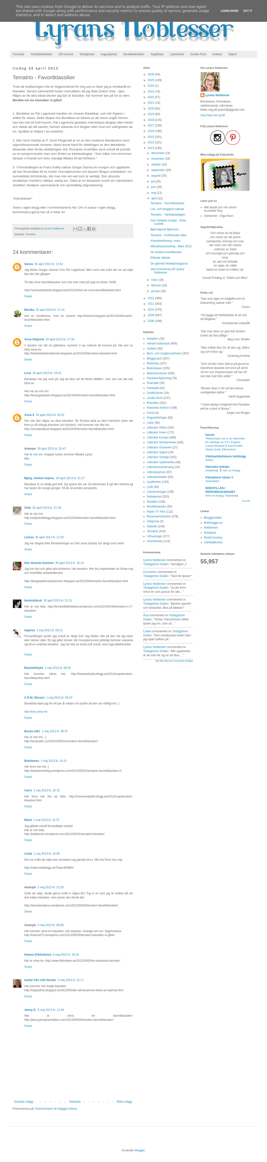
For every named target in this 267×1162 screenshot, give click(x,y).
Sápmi (232, 54)
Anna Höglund (34, 339)
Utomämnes (155, 541)
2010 (151, 309)
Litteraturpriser (156, 472)
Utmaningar (154, 536)
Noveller (152, 501)
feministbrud (33, 600)
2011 (151, 303)
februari (156, 285)
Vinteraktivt (212, 481)
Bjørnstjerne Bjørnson (164, 229)
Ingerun (29, 630)
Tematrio (30, 234)
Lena (27, 373)
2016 (151, 131)
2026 (151, 74)
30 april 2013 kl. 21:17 (70, 478)
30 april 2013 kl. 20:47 (51, 448)
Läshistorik (177, 54)
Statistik (152, 526)
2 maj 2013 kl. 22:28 (50, 887)
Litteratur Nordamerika (161, 442)
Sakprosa (153, 521)
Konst (150, 412)
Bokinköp (153, 363)
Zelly (27, 507)
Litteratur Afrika (157, 427)
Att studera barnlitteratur (166, 252)
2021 (151, 102)
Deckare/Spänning (159, 378)
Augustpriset (109, 54)
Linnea (29, 537)
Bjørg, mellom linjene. (39, 478)
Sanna (28, 264)
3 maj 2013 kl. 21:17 (71, 980)
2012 (151, 298)
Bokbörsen (211, 527)
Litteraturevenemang (160, 467)
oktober (156, 164)
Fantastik (153, 388)
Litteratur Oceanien (159, 447)
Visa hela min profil (212, 115)
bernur (210, 435)
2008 (151, 321)
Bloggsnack (154, 358)
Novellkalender (156, 506)
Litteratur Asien (156, 432)
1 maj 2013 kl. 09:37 (55, 731)
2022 (151, 97)
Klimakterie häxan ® (220, 477)
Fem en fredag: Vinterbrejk (222, 495)
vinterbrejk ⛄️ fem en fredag (223, 470)
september (158, 170)
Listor (150, 422)
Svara (28, 296)
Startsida (74, 1101)
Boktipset (210, 532)
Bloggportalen (213, 517)
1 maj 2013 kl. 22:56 (46, 853)
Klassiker (153, 403)
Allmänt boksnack (158, 343)
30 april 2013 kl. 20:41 (50, 415)
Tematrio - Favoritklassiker (167, 203)
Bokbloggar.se (213, 522)
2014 (151, 142)
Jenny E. (30, 1010)
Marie (28, 820)
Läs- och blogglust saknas (167, 209)
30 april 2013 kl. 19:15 (47, 373)
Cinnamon (150, 572)
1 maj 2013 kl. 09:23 (59, 697)
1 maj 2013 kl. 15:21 (54, 761)
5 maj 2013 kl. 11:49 (51, 1010)
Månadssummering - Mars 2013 (171, 246)
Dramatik (153, 383)
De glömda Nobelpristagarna (169, 263)
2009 (151, 315)
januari (156, 291)
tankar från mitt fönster (40, 980)
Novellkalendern (133, 54)
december (158, 153)
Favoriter (18, 54)
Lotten (147, 631)
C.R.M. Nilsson (34, 697)
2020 (151, 108)
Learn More (230, 11)
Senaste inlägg (23, 1101)
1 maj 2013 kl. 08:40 (57, 668)
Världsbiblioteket (41, 54)
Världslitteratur (213, 542)
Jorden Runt (198, 54)
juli (153, 181)
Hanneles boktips (218, 466)
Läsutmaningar (156, 491)
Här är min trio (33, 454)
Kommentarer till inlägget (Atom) (56, 1108)
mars (155, 279)
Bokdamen (31, 761)
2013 (151, 148)
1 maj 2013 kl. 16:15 (46, 790)
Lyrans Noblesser (154, 560)
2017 (151, 125)
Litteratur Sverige (158, 457)
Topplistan (157, 54)
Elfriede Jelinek (160, 257)
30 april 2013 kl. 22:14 (69, 563)
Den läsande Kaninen (39, 563)
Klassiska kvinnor (158, 407)
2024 (151, 85)
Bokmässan (154, 368)
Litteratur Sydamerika (161, 462)
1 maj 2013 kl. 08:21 (49, 630)
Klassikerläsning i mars (165, 240)
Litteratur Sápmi (157, 452)
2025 (151, 80)
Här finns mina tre (35, 711)
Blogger (140, 1150)
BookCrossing (213, 537)
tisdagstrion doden (155, 564)
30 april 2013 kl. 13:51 (48, 264)
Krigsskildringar (157, 417)
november (158, 158)
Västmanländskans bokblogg (226, 456)
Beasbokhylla (33, 668)
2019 (151, 114)
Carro (28, 790)
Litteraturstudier (157, 477)
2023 (151, 91)
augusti (156, 175)
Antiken (217, 54)
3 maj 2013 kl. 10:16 (66, 954)
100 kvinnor (65, 54)
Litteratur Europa (157, 437)
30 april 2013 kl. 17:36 (60, 339)
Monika (29, 310)
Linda (28, 853)
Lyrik (150, 487)
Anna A (29, 415)
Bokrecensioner (157, 373)
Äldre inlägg (124, 1101)
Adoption (152, 338)
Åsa (145, 615)
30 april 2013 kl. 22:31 (57, 600)
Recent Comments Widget (179, 661)
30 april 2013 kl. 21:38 (46, 507)
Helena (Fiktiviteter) (37, 954)
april (154, 198)
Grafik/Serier (155, 393)
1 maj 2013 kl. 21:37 (46, 820)
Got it (247, 11)
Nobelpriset (87, 54)
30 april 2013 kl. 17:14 (50, 310)
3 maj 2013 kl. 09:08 (50, 925)
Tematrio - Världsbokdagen (167, 214)
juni (154, 187)
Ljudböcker (154, 482)
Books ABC (32, 731)
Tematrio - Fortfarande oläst (168, 235)
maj (154, 193)
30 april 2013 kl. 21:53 (49, 537)
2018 (151, 120)
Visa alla (246, 501)
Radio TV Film (156, 511)
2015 (151, 137)
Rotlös (209, 460)
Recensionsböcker (159, 516)
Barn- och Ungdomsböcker (164, 353)
